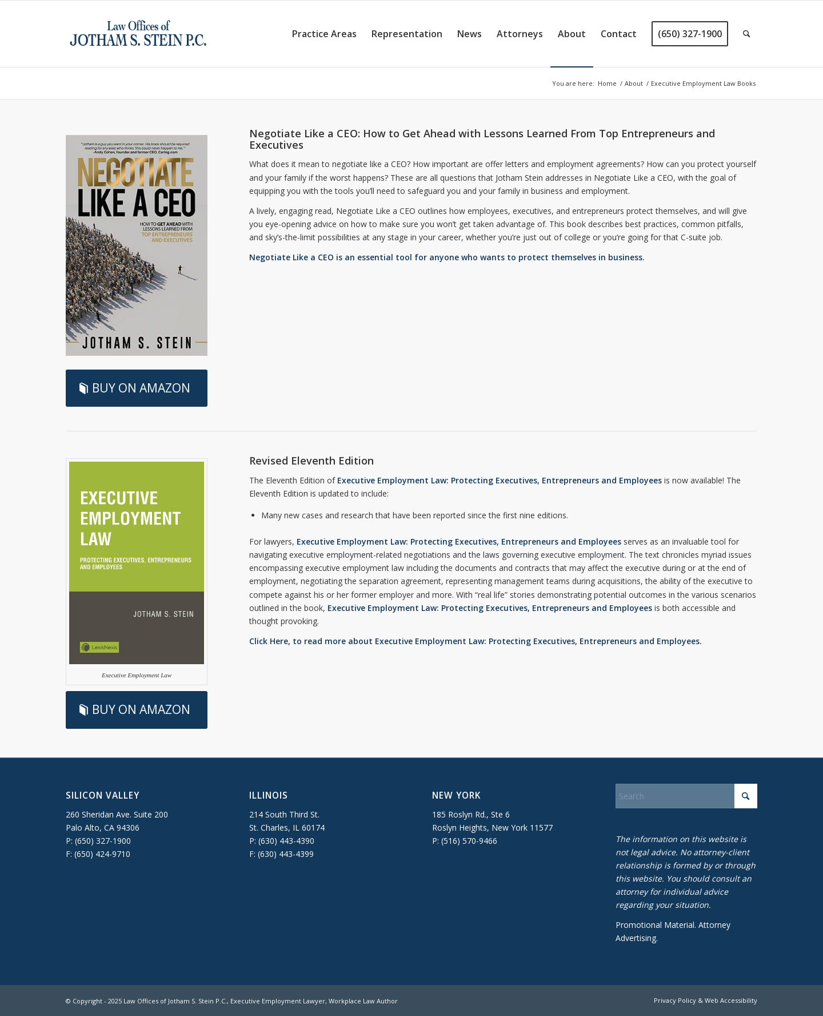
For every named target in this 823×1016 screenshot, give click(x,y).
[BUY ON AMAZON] (136, 388)
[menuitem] (324, 34)
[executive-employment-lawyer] (138, 34)
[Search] (747, 34)
